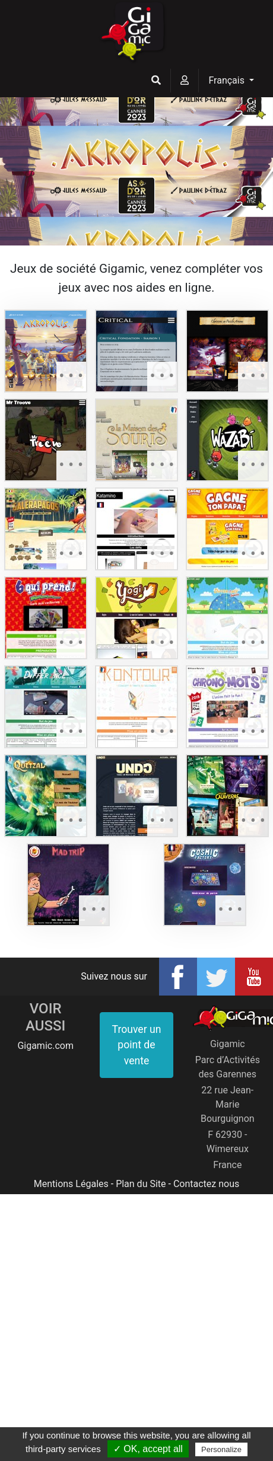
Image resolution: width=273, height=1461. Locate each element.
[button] (156, 80)
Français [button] (227, 80)
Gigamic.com (45, 1045)
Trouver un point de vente (136, 1045)
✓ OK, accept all (148, 1449)
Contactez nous (206, 1183)
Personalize (221, 1449)
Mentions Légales (71, 1183)
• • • (71, 375)
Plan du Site (141, 1183)
